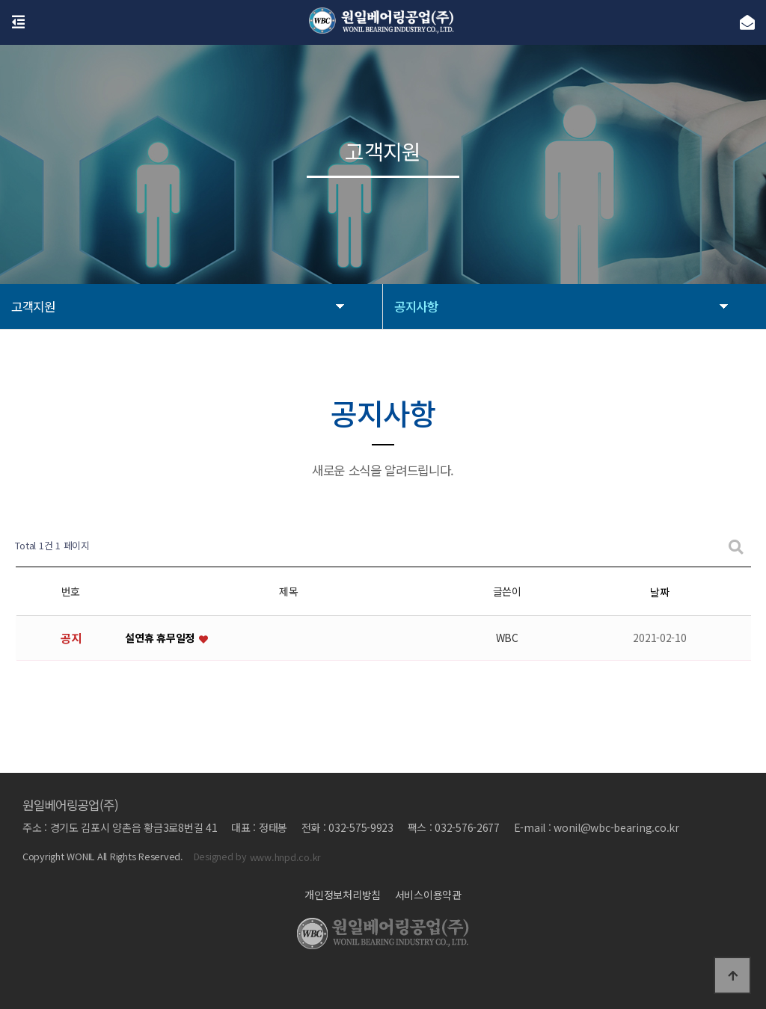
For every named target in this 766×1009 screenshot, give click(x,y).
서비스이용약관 (428, 894)
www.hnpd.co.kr (285, 857)
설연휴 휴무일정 (161, 637)
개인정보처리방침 (342, 894)
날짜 (659, 591)
